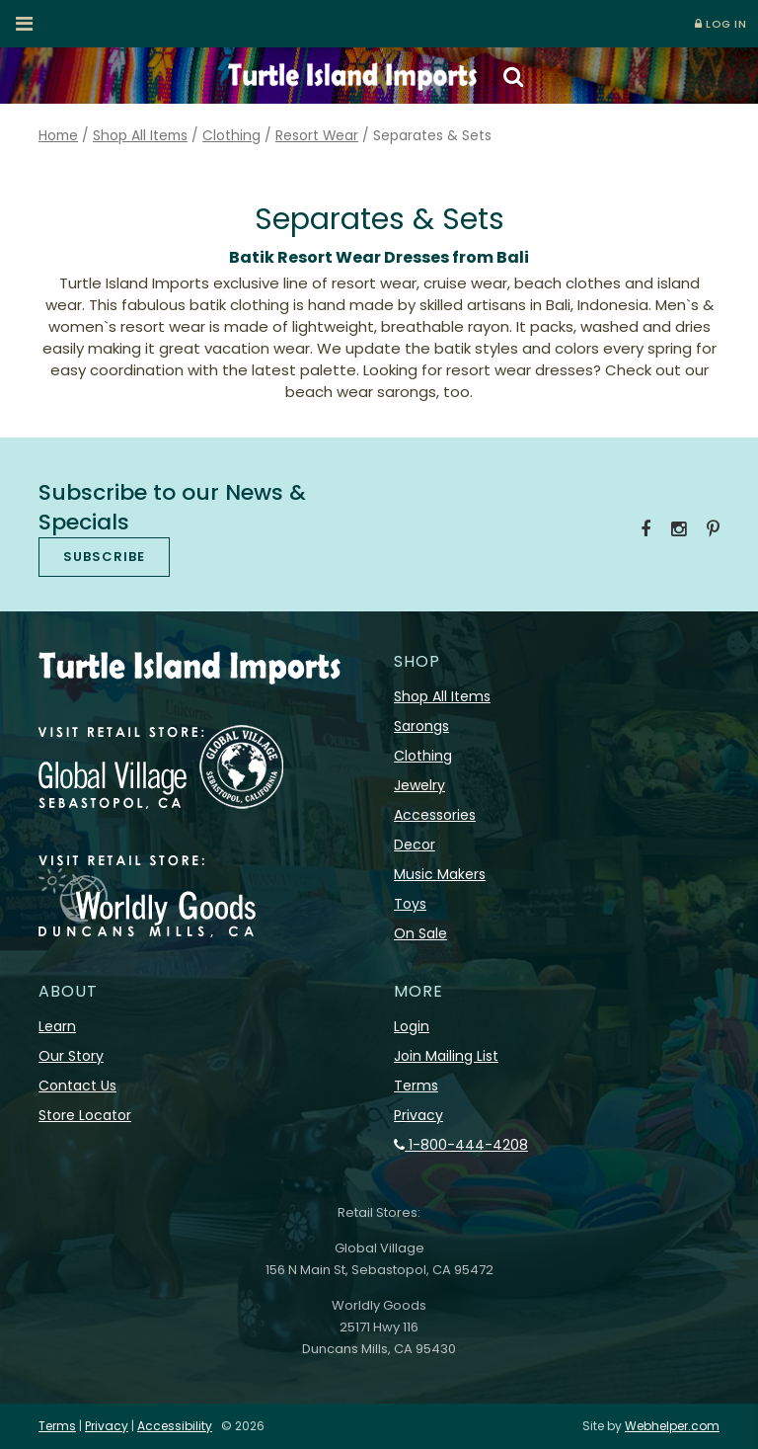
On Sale (420, 933)
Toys (410, 904)
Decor (414, 844)
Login (411, 1026)
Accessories (435, 815)
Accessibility (174, 1425)
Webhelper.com (672, 1425)
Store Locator (84, 1115)
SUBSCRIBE (104, 556)
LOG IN (720, 24)
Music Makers (440, 874)
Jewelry (419, 785)
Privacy (418, 1115)
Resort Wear (316, 135)
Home (58, 135)
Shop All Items (140, 135)
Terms (416, 1085)
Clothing (231, 135)
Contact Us (77, 1085)
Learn (57, 1026)
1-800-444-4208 (461, 1145)
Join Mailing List (446, 1056)
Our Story (71, 1056)
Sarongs (421, 726)
